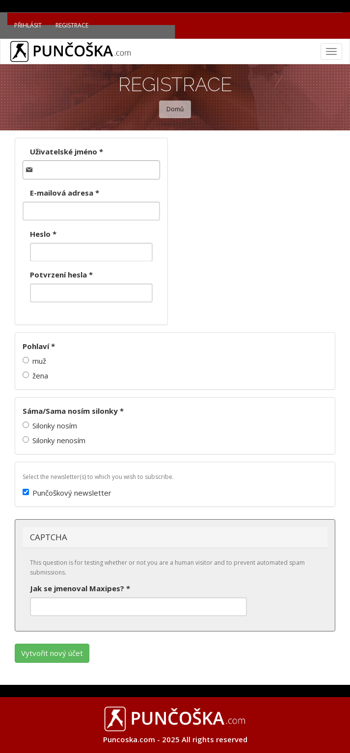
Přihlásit (28, 25)
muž (34, 361)
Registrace (71, 25)
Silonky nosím (50, 425)
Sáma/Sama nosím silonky (73, 411)
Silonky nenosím (54, 440)
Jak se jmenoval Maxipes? (80, 588)
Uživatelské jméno (66, 151)
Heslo (43, 234)
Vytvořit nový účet (52, 653)
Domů (175, 109)
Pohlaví (39, 346)
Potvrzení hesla (61, 274)
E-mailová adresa (64, 193)
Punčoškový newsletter (67, 493)
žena (35, 375)
